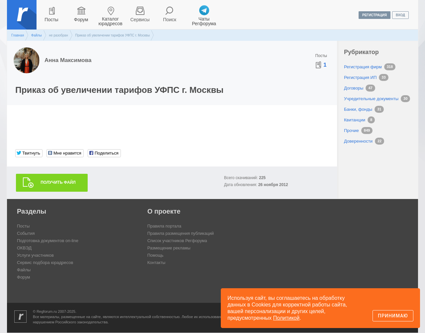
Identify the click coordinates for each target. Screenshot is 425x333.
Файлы (36, 35)
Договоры (353, 88)
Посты (51, 19)
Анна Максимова (67, 60)
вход (400, 15)
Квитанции (354, 119)
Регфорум (22, 19)
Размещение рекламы (169, 248)
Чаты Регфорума (204, 21)
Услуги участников (35, 255)
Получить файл (58, 182)
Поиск (169, 19)
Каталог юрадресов (110, 21)
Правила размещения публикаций (181, 233)
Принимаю (393, 315)
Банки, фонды (358, 109)
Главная (17, 35)
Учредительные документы (371, 98)
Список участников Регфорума (178, 240)
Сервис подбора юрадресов (45, 262)
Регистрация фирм (363, 66)
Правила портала (164, 226)
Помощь (155, 255)
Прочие (351, 130)
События (26, 233)
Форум (81, 19)
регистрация (374, 15)
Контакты (156, 262)
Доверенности (358, 141)
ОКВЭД (24, 248)
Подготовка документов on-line (47, 240)
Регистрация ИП (360, 77)
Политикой (286, 318)
